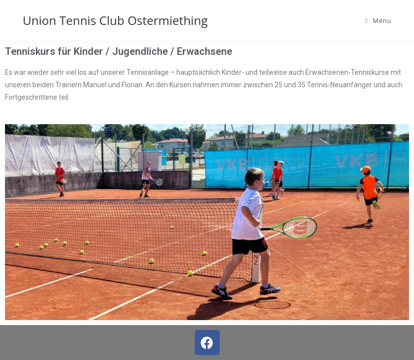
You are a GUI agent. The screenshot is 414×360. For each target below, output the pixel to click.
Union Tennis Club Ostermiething (115, 20)
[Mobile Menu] (378, 20)
